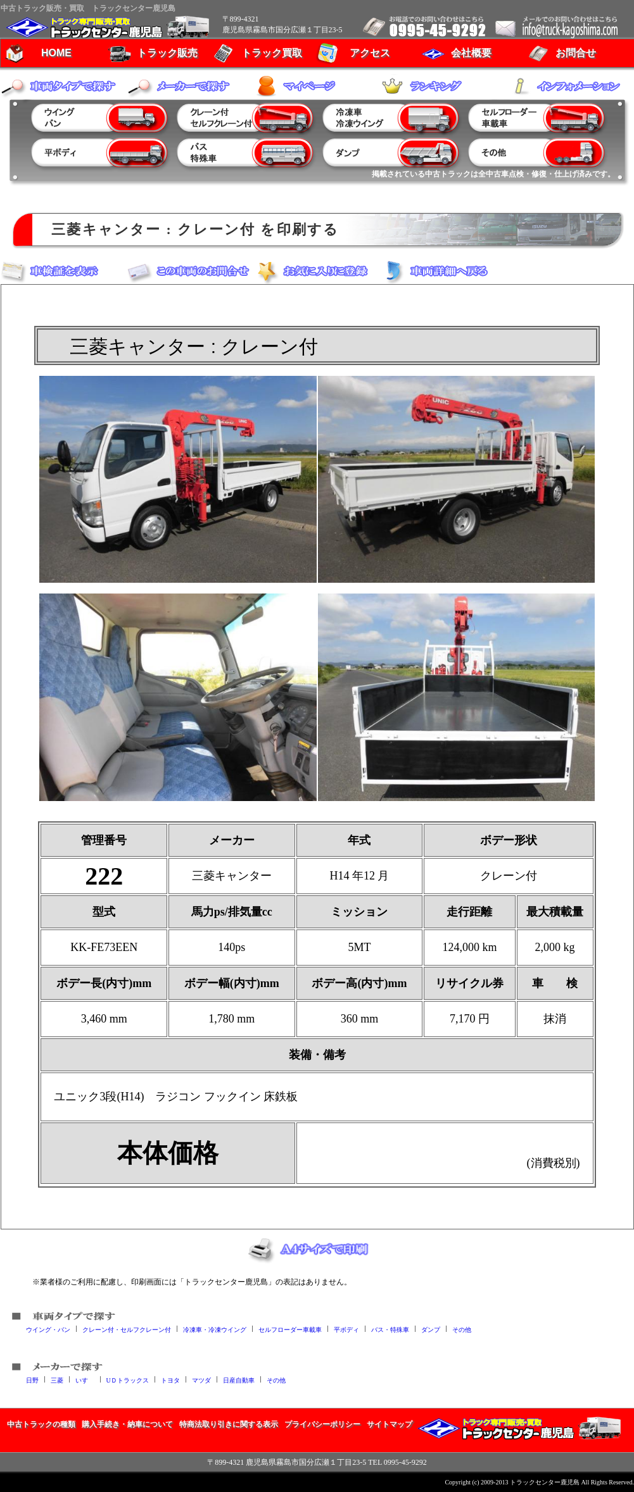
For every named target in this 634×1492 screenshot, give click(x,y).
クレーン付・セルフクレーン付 (126, 1329)
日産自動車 (239, 1380)
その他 (461, 1329)
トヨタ (170, 1380)
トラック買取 (271, 52)
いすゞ (84, 1380)
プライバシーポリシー (322, 1424)
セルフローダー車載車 (290, 1329)
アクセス (370, 52)
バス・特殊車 (390, 1329)
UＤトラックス (127, 1380)
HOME (56, 52)
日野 (32, 1380)
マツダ (201, 1380)
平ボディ (346, 1329)
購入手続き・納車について (127, 1424)
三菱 (57, 1380)
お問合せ (575, 52)
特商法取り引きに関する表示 (228, 1424)
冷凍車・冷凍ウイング (214, 1329)
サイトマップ (389, 1424)
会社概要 (471, 52)
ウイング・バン (48, 1329)
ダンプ (430, 1329)
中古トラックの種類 (41, 1424)
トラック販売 (167, 52)
